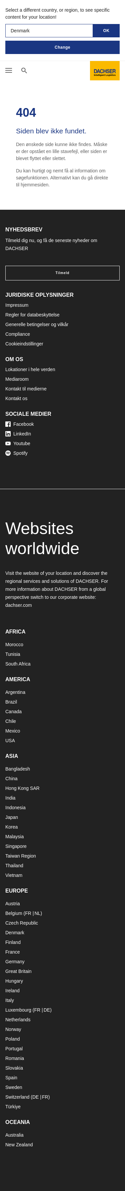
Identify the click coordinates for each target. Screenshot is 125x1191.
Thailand (14, 865)
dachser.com (18, 605)
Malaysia (14, 836)
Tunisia (12, 654)
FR (28, 913)
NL (37, 913)
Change (62, 47)
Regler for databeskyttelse (32, 314)
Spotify (16, 453)
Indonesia (15, 807)
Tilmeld (63, 273)
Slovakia (14, 1068)
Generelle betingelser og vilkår (36, 324)
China (11, 778)
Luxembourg (18, 1010)
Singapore (16, 846)
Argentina (15, 692)
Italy (9, 1000)
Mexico (12, 731)
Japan (11, 817)
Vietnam (13, 875)
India (10, 798)
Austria (12, 903)
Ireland (12, 990)
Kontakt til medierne (26, 388)
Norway (13, 1029)
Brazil (11, 702)
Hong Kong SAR (22, 788)
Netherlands (18, 1019)
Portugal (14, 1048)
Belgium (13, 913)
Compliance (17, 334)
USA (10, 740)
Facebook (19, 424)
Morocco (14, 644)
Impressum (16, 305)
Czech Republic (21, 923)
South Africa (18, 664)
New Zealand (19, 1144)
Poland (12, 1039)
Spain (11, 1077)
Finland (13, 942)
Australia (14, 1135)
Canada (13, 711)
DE (47, 1010)
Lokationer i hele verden (30, 369)
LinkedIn (18, 433)
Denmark (14, 932)
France (12, 952)
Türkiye (13, 1106)
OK (106, 30)
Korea (11, 827)
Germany (15, 961)
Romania (14, 1058)
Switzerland (17, 1097)
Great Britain (18, 971)
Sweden (13, 1087)
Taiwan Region (20, 856)
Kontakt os (16, 398)
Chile (10, 721)
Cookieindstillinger (24, 343)
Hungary (14, 981)
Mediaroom (17, 379)
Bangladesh (17, 769)
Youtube (17, 443)
